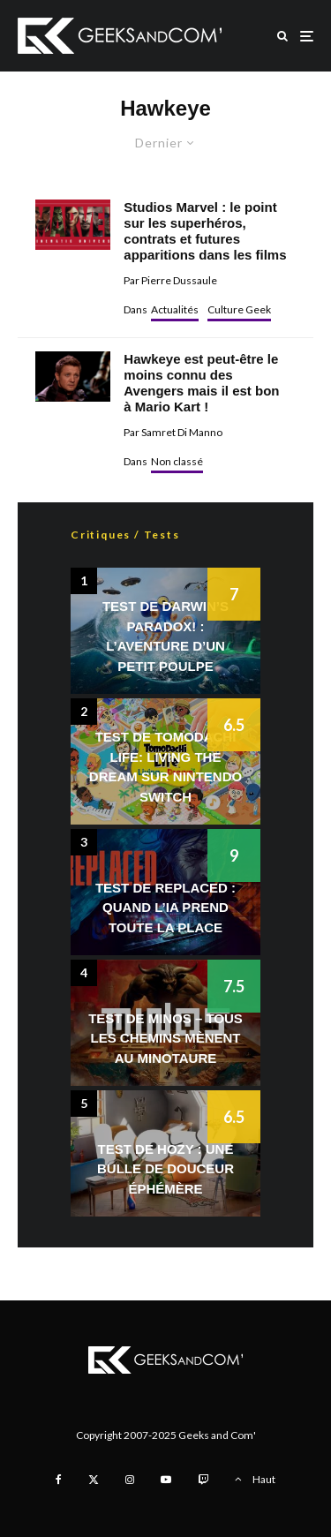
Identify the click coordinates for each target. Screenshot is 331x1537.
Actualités (175, 309)
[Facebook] (58, 1479)
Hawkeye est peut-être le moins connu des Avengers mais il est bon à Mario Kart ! (201, 382)
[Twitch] (203, 1479)
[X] (93, 1479)
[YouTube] (165, 1479)
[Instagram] (129, 1479)
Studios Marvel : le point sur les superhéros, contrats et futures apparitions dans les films (205, 231)
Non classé (177, 461)
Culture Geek (239, 309)
